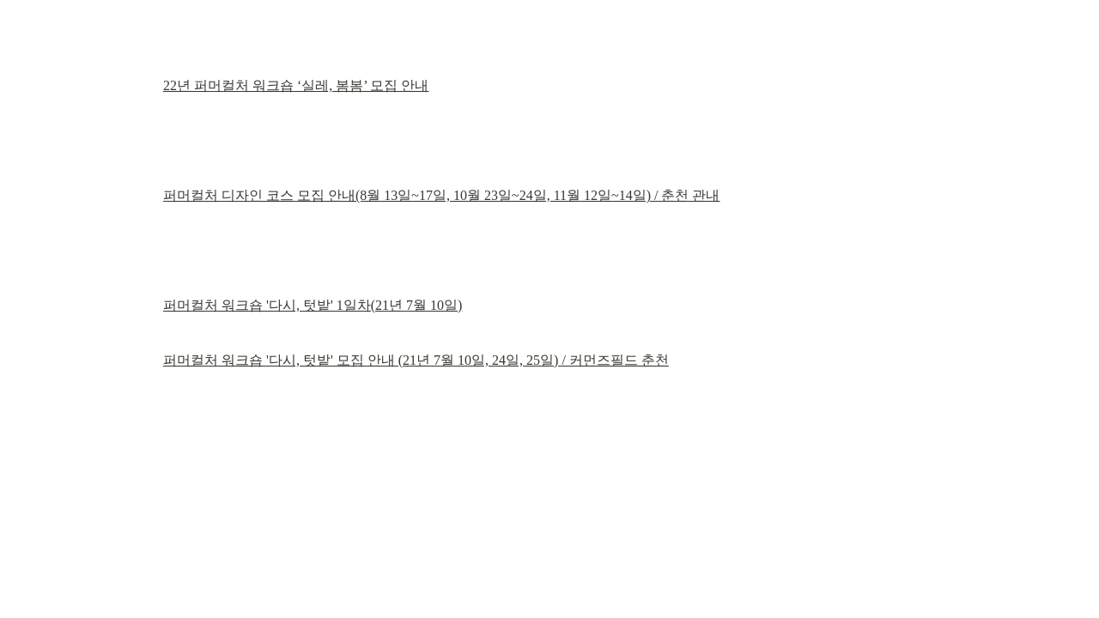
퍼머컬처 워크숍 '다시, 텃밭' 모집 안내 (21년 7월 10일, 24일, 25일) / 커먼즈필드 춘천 (416, 360)
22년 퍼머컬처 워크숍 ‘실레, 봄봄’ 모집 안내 (295, 85)
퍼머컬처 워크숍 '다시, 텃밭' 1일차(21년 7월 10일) (312, 305)
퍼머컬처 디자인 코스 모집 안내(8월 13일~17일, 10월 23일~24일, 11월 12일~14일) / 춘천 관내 (441, 195)
